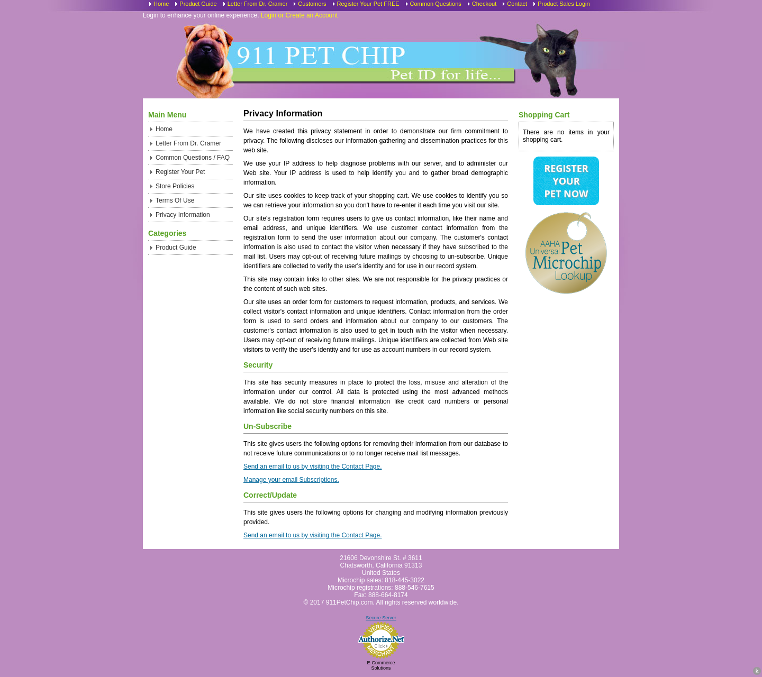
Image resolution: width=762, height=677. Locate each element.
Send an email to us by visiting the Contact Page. (312, 466)
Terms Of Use (175, 200)
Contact (517, 4)
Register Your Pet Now (566, 181)
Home (161, 4)
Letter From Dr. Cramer (258, 4)
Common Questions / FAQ (193, 157)
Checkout (484, 4)
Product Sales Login (563, 4)
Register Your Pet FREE (368, 4)
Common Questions (435, 4)
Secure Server (381, 617)
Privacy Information (183, 214)
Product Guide (197, 4)
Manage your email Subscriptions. (291, 479)
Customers (312, 4)
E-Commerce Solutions (381, 665)
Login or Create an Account (299, 15)
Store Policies (175, 186)
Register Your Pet (180, 172)
